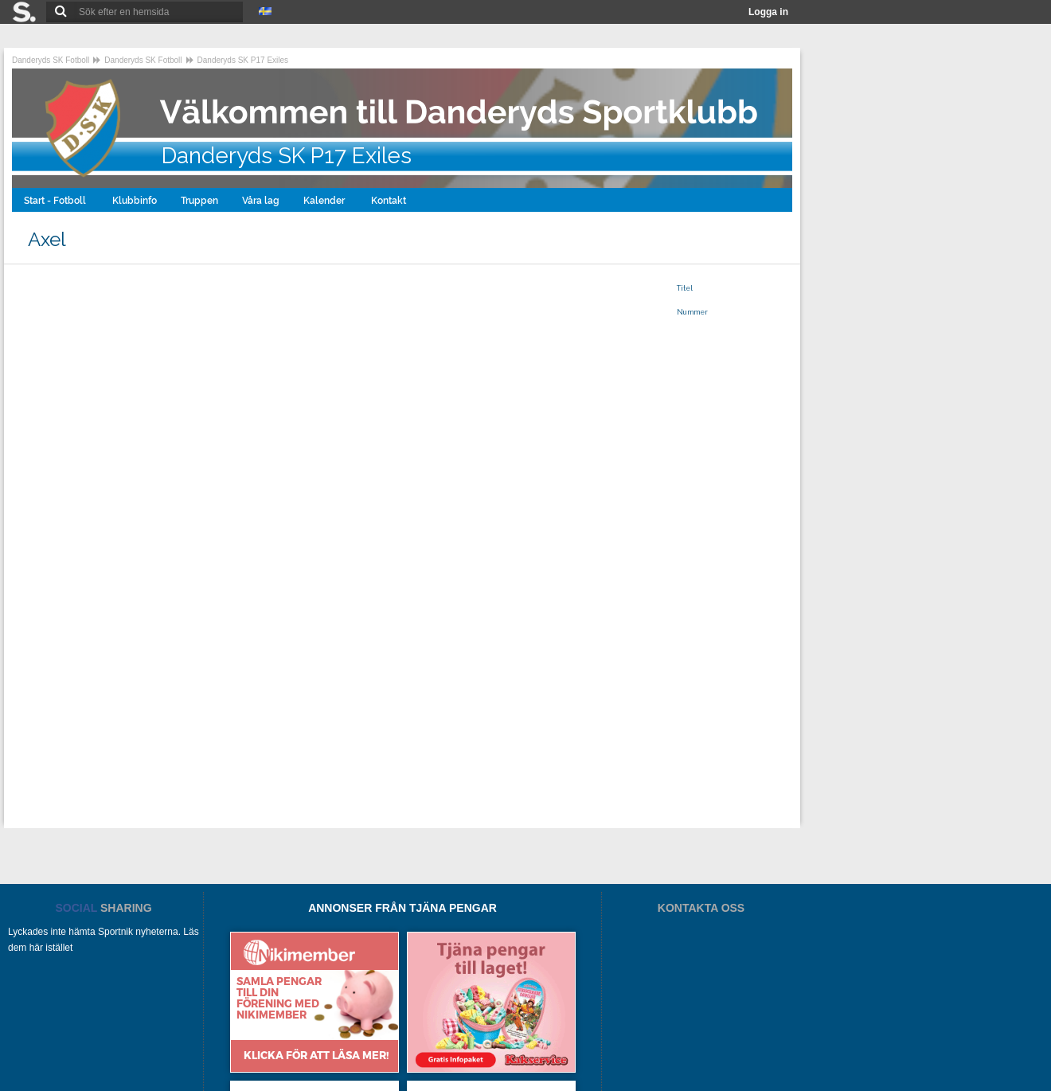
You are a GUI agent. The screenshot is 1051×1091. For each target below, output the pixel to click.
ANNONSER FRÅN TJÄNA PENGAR (402, 907)
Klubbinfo (134, 200)
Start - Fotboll (56, 200)
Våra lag (260, 200)
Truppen (199, 200)
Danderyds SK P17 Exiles (243, 60)
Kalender (325, 200)
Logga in (768, 12)
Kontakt (389, 200)
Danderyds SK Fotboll (50, 60)
